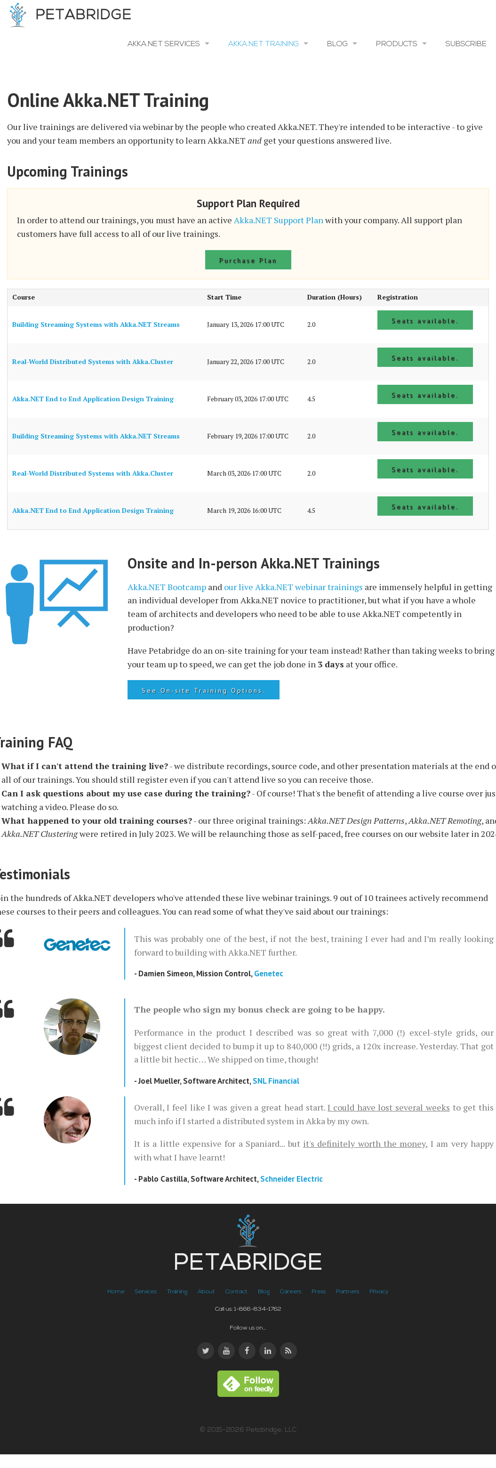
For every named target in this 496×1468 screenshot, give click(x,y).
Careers (290, 1292)
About (206, 1292)
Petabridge (68, 15)
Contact (236, 1292)
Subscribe (466, 44)
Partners (347, 1292)
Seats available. (425, 320)
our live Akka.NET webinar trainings (293, 586)
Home (116, 1292)
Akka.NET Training (263, 44)
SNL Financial (276, 1081)
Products (396, 44)
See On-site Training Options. (203, 690)
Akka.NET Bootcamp (167, 586)
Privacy (379, 1292)
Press (319, 1292)
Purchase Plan (248, 260)
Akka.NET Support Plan (278, 220)
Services (146, 1292)
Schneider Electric (291, 1179)
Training (177, 1292)
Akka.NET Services (164, 44)
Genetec (268, 973)
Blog (337, 44)
